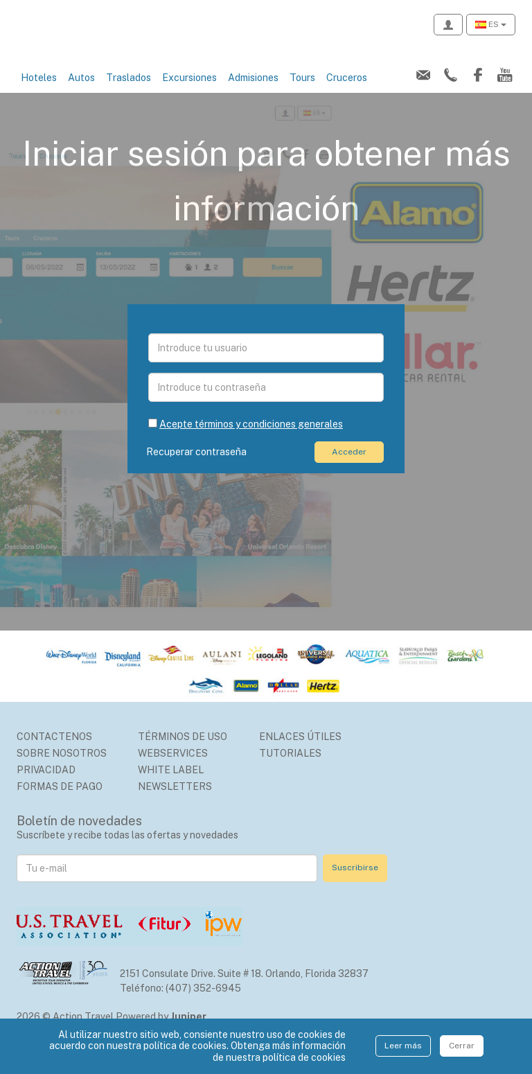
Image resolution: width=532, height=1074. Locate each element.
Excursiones (189, 92)
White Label (171, 785)
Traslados (128, 92)
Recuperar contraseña (198, 467)
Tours (302, 92)
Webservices (173, 768)
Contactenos (54, 751)
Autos (81, 92)
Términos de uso (182, 751)
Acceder (349, 467)
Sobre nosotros (62, 768)
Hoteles (39, 92)
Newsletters (175, 801)
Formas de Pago (60, 801)
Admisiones (253, 92)
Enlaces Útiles (300, 751)
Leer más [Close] (403, 1045)
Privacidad (46, 785)
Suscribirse (355, 883)
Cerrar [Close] (462, 1045)
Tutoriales (290, 768)
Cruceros (346, 92)
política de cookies (304, 1057)
